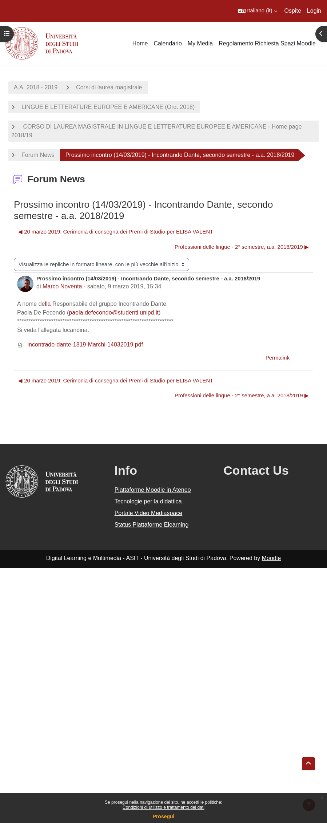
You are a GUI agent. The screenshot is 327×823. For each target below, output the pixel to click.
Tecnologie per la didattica (148, 501)
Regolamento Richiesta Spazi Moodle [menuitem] (267, 43)
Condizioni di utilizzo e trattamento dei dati (163, 807)
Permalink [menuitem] (278, 358)
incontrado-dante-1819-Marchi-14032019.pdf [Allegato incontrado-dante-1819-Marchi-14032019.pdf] (80, 344)
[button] (257, 11)
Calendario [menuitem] (167, 43)
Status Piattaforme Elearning (152, 525)
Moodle (271, 558)
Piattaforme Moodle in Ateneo (153, 490)
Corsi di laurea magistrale (109, 87)
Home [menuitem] (140, 43)
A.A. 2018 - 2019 (35, 87)
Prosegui (164, 816)
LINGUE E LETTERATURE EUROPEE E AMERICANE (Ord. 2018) (108, 107)
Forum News (38, 155)
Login (314, 11)
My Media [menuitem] (200, 43)
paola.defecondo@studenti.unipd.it (114, 312)
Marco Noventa (62, 286)
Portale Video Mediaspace (149, 513)
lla (48, 304)
